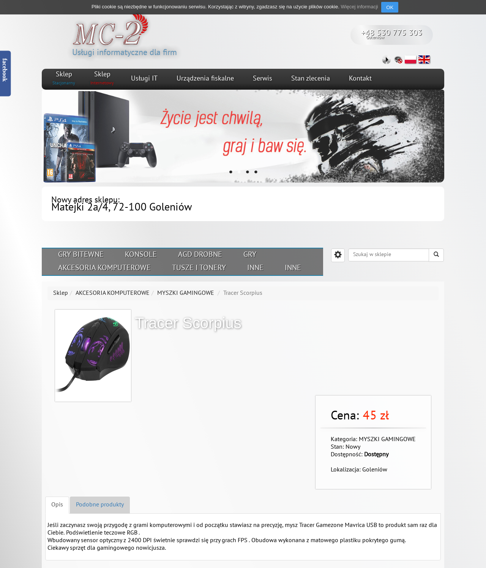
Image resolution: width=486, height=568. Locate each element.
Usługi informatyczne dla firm (124, 34)
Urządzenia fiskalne (205, 79)
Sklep (60, 293)
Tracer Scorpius (242, 293)
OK (389, 7)
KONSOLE (141, 255)
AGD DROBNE (200, 255)
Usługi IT (144, 79)
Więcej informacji (359, 6)
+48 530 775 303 (391, 33)
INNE (255, 268)
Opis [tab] (57, 505)
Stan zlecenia (310, 79)
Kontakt (360, 79)
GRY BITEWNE (81, 255)
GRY (249, 255)
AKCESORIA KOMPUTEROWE (104, 268)
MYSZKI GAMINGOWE (185, 293)
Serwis (262, 79)
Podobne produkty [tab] (100, 505)
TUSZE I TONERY (199, 268)
